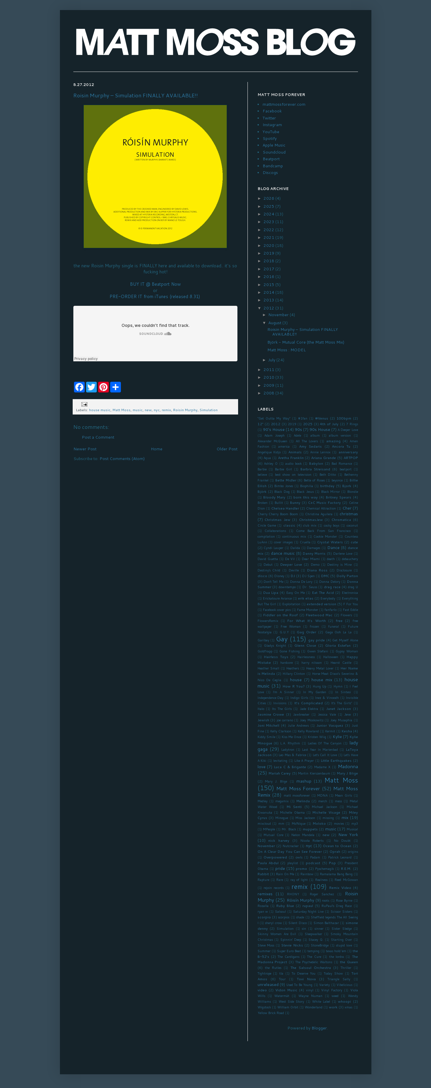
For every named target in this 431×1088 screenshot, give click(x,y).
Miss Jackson (305, 817)
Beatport (271, 159)
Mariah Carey (280, 773)
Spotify (270, 138)
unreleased (268, 984)
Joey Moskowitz (312, 720)
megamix (282, 801)
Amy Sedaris (310, 446)
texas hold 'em (336, 950)
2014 (269, 292)
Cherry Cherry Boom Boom (278, 514)
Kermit (330, 731)
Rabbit (263, 873)
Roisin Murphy (185, 409)
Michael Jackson (324, 806)
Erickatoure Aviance (277, 598)
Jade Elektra (309, 708)
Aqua (267, 457)
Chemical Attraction (321, 508)
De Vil (290, 558)
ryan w (263, 911)
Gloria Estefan (338, 645)
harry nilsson (311, 662)
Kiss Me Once (291, 736)
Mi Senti (294, 806)
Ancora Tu (341, 446)
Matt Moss (122, 409)
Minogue (281, 817)
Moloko (319, 823)
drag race (332, 586)
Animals (295, 451)
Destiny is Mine (339, 564)
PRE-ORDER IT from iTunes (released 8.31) (155, 296)
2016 (269, 276)
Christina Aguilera (319, 514)
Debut (268, 564)
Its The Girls (282, 708)
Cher (347, 508)
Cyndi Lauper (273, 547)
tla (281, 973)
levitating (280, 760)
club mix (309, 525)
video (262, 989)
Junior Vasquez (329, 725)
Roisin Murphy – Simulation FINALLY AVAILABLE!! (135, 95)
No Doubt (342, 840)
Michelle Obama (292, 812)
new (148, 409)
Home (156, 449)
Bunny (295, 502)
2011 (269, 369)
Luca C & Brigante (290, 766)
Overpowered (275, 856)
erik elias (305, 598)
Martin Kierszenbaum (314, 773)
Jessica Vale (327, 714)
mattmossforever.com (284, 104)
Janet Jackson (338, 708)
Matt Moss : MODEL (286, 350)
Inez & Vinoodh (327, 697)
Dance (333, 547)
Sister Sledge (342, 928)
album (315, 435)
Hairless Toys (276, 656)
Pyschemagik (324, 868)
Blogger (319, 1028)
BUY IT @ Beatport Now (155, 284)
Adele (297, 435)
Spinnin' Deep (290, 939)
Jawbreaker (301, 714)
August (275, 323)
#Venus (321, 418)
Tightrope (264, 973)
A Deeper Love (348, 429)
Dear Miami (311, 558)
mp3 (354, 823)
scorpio (264, 916)
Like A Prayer (304, 760)
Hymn (338, 686)
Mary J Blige (347, 773)
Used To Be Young (299, 984)
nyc (157, 409)
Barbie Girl (283, 469)
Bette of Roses (314, 480)
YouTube (271, 131)
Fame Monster (307, 609)
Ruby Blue (285, 905)
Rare (279, 879)
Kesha (347, 730)
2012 (269, 308)
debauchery (350, 558)
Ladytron (287, 749)
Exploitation (291, 604)
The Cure (314, 956)
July (272, 360)
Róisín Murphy (300, 900)
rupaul (307, 905)
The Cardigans (288, 956)
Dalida (295, 547)
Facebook (272, 111)
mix (345, 817)
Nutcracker (291, 845)
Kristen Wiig (317, 736)
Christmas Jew (277, 519)
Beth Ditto (327, 474)
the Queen (349, 961)
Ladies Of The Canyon (325, 743)
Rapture (263, 879)
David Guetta (268, 558)
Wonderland (313, 1007)
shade (300, 917)
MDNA (322, 795)
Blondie (352, 491)
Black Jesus (305, 491)
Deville (294, 570)
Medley (263, 801)
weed (335, 995)
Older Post (227, 449)
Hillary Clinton (294, 673)
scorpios (283, 917)
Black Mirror (330, 491)
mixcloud (264, 823)
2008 (269, 393)
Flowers (346, 615)
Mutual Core (273, 834)
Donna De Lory (301, 581)
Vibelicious (344, 984)
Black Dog (281, 491)
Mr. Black (289, 829)
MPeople (269, 829)
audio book (293, 463)
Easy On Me (295, 592)
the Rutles (273, 967)
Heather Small (268, 668)
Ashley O (271, 463)
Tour (282, 979)
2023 (269, 221)
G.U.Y (284, 632)
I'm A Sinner (283, 692)
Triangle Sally (339, 979)
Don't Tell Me (273, 581)
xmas (348, 1007)
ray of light (299, 879)
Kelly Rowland (308, 731)
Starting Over (341, 939)
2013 (269, 300)
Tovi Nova (306, 978)
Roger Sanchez (322, 894)
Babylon (316, 463)
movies (339, 823)
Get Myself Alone (345, 640)
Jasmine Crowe (271, 714)
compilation (266, 536)
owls (299, 857)
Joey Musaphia (341, 720)
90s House (319, 429)
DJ (293, 575)
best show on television (293, 474)
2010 (269, 377)
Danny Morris (314, 553)
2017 (269, 269)
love (262, 766)
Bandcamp (273, 166)
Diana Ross (317, 569)
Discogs (270, 172)
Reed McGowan (346, 879)
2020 (269, 245)
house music (100, 409)
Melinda (303, 800)
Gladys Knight (275, 645)
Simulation (209, 409)
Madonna (348, 766)
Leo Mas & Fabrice (292, 754)
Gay (282, 638)
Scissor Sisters (341, 911)
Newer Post (84, 449)
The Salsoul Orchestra (310, 967)
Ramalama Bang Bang (336, 874)
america (284, 446)
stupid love (344, 945)
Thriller (346, 967)
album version (340, 435)
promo (301, 868)
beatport (346, 469)
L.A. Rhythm (290, 743)
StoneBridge (320, 945)
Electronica (350, 592)
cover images (283, 542)
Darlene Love (342, 553)
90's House (274, 429)
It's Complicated (308, 702)
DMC (325, 575)
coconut (352, 525)
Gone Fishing (289, 651)
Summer (264, 950)
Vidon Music (286, 989)
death (331, 558)
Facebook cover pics (277, 609)
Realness (321, 879)
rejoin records (274, 887)
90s (298, 429)
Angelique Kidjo (269, 452)
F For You (350, 604)
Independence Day (271, 697)
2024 (269, 214)
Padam (315, 857)
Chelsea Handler (285, 508)
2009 (269, 385)
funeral (333, 626)
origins (353, 851)
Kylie (337, 736)
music (138, 409)
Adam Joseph (274, 435)
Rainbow (306, 874)
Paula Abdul (268, 862)
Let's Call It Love (325, 754)
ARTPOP (351, 457)
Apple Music (274, 145)
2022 (269, 230)
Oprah (335, 851)
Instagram (272, 124)
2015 (269, 284)
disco (262, 575)
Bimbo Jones (283, 485)
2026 (269, 198)
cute (354, 541)
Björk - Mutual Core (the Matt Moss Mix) (305, 342)
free (339, 620)
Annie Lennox (320, 452)
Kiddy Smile (266, 736)
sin (304, 928)
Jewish (263, 719)
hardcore (286, 662)
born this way (305, 497)
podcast (313, 862)
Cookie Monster (325, 536)
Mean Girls (343, 795)
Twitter (269, 118)
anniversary (348, 451)
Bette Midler (285, 479)
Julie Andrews (298, 725)
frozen (314, 626)
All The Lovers (307, 441)
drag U (353, 586)
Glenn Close (305, 645)
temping (313, 950)
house (296, 680)
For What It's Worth (306, 620)
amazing (333, 440)
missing (328, 817)
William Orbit (287, 1007)
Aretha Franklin (291, 457)
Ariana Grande (323, 457)
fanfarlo (331, 609)
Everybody (327, 598)
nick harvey (278, 840)
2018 (269, 261)
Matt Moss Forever (298, 788)
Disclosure (344, 570)
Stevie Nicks (292, 944)
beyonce (337, 480)
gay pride (316, 639)
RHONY (293, 894)
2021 (269, 237)
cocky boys (331, 525)
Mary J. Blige (276, 781)
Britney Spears (338, 497)
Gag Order (306, 631)
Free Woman (291, 626)
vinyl (309, 990)
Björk (262, 491)
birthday (327, 485)
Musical (352, 829)
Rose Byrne (344, 900)
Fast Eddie (350, 609)
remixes (265, 894)
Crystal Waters (330, 541)
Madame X (322, 766)
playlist (292, 862)
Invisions (279, 703)
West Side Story (291, 1001)
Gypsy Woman (347, 651)
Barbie (262, 469)
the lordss (336, 956)
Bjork (346, 485)
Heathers (292, 668)
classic (289, 525)
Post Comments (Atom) (122, 458)
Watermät (281, 995)
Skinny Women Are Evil (277, 933)
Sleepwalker (313, 933)
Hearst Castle (341, 662)
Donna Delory (329, 581)
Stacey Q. (316, 939)
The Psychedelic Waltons (313, 962)
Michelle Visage (326, 812)
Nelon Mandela (302, 834)
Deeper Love (291, 564)
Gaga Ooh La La (338, 632)
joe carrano (285, 720)
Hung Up (319, 686)
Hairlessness (306, 656)
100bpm (344, 418)
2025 (269, 206)
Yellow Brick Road (271, 1012)
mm (281, 823)
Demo (315, 564)
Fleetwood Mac (319, 614)
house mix (321, 680)
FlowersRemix (268, 620)
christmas (349, 514)
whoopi (344, 1001)
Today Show (333, 973)
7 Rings (352, 424)
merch (322, 801)
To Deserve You (304, 973)
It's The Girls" (341, 703)
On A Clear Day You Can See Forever (290, 851)
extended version (321, 603)
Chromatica (341, 519)
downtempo (287, 586)
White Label (321, 1001)
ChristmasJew (311, 519)
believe (262, 474)
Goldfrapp (265, 651)
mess (338, 801)
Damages (313, 547)
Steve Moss (266, 945)
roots (325, 900)
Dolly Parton (347, 575)
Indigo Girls (299, 697)
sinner (319, 928)
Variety (324, 984)
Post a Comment (98, 437)
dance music (283, 553)
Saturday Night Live (308, 911)
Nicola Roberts (312, 840)
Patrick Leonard (340, 857)
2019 (269, 253)
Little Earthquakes (336, 760)
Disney (279, 575)
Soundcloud (274, 152)
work (333, 1006)
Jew (347, 714)
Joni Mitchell (269, 725)
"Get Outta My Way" (274, 418)
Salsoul (280, 911)
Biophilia (306, 485)
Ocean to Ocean (337, 845)
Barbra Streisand (315, 468)
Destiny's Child (269, 570)
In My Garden (314, 692)
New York (348, 834)
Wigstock (264, 1007)
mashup (303, 781)
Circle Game (267, 525)
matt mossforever (297, 795)
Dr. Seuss (309, 586)
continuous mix (294, 536)
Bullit (279, 502)
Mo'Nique (298, 823)
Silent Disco (297, 922)
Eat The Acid (323, 592)
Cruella (305, 542)
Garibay (263, 640)
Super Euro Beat (289, 950)
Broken (263, 502)
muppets (310, 828)
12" (261, 423)
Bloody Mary (274, 497)
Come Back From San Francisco (323, 530)
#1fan (302, 418)
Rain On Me (285, 874)
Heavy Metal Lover (320, 668)
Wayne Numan (310, 995)
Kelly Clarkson (280, 731)
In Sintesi (343, 692)
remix (166, 409)
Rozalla (263, 905)
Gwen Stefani (317, 651)
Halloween (330, 656)
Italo (261, 708)
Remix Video (340, 887)
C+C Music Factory (324, 502)
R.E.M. (346, 868)
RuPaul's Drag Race (336, 905)
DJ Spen (308, 575)
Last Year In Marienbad (320, 749)
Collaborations (275, 530)
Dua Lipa (270, 592)
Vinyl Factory (331, 990)
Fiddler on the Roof (280, 614)
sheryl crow (273, 922)
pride (280, 868)
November (279, 315)
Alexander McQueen (272, 441)
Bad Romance (342, 463)
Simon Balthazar (326, 922)
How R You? (294, 686)
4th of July (329, 423)
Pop (332, 862)
